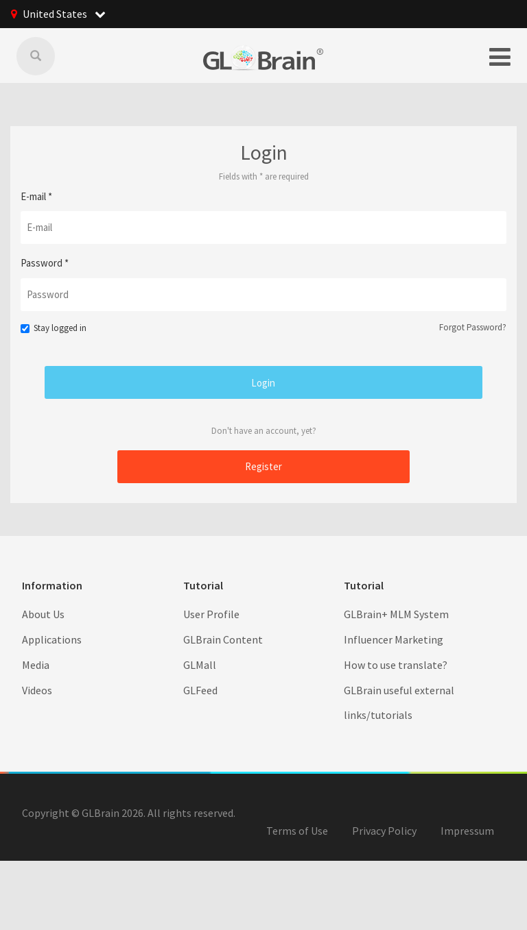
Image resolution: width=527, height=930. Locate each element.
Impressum (467, 830)
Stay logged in (53, 327)
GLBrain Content (223, 639)
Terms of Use (297, 830)
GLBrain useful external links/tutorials (399, 702)
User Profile (211, 613)
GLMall (199, 664)
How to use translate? (395, 664)
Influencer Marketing (393, 639)
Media (35, 664)
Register (263, 465)
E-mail (36, 195)
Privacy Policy (384, 830)
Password (45, 262)
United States (64, 13)
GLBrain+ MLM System (396, 613)
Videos (37, 689)
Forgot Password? (472, 326)
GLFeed (200, 689)
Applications (52, 639)
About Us (43, 613)
